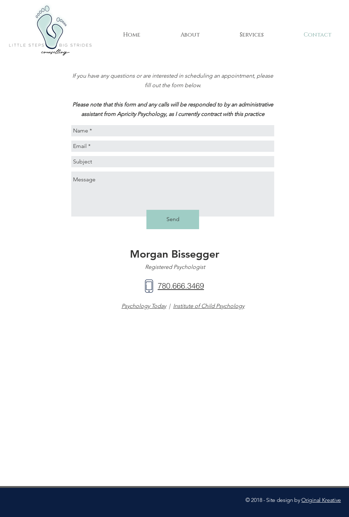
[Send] (172, 219)
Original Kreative (321, 500)
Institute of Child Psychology (208, 306)
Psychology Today (143, 306)
